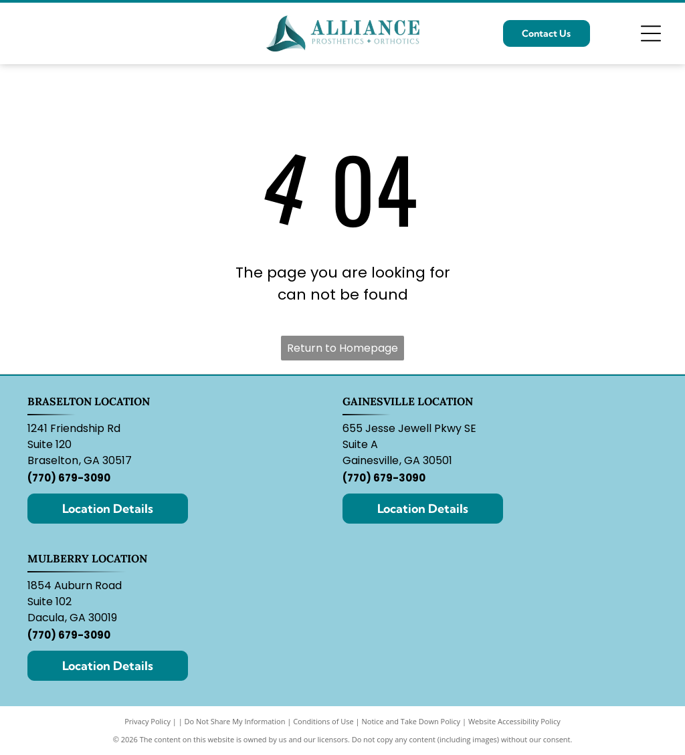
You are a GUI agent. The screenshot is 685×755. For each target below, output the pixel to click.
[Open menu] (651, 33)
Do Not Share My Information (235, 721)
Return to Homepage (342, 348)
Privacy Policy (147, 721)
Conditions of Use (323, 721)
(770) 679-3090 (68, 478)
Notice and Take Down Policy (411, 721)
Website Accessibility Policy (514, 721)
